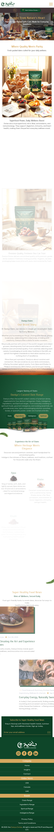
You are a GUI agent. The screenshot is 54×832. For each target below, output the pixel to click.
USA (27, 783)
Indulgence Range (27, 813)
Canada (27, 787)
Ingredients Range (27, 804)
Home (27, 765)
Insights (27, 770)
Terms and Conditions (27, 823)
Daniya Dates (16, 827)
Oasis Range (27, 800)
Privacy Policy (27, 819)
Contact (27, 774)
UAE (27, 791)
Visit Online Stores (30, 10)
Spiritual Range (27, 809)
